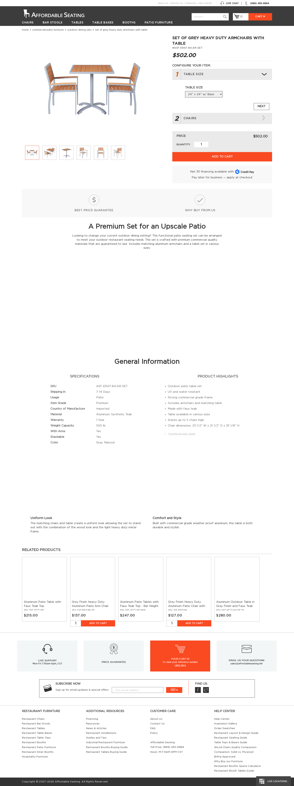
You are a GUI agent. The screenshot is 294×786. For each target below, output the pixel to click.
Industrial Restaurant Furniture (105, 742)
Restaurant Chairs (33, 719)
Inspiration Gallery (225, 723)
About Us (163, 3)
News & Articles (96, 728)
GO (173, 689)
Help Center (205, 3)
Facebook (198, 690)
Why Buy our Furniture (228, 761)
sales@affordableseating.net (246, 663)
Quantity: (183, 144)
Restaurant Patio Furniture (39, 747)
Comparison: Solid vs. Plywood (233, 752)
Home (25, 30)
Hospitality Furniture (35, 756)
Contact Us (176, 3)
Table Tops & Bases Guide (230, 742)
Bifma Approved (224, 756)
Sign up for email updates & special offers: (82, 690)
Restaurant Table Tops (36, 737)
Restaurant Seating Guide (230, 737)
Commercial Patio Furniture (48, 30)
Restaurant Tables (33, 728)
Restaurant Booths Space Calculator (237, 766)
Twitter (206, 690)
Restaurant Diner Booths (37, 752)
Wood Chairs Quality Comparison (235, 747)
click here (180, 665)
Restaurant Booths (34, 742)
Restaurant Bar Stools (36, 723)
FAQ (152, 728)
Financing (190, 3)
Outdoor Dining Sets (79, 30)
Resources (93, 723)
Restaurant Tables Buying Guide (106, 752)
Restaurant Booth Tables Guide (234, 770)
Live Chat (229, 3)
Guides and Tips (96, 737)
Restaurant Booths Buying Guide (107, 747)
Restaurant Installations (101, 733)
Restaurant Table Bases (37, 733)
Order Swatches (224, 728)
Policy (154, 733)
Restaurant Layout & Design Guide (236, 733)
